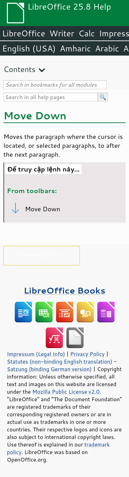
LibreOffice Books (65, 290)
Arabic (107, 48)
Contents (19, 69)
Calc (86, 33)
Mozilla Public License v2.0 (66, 391)
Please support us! (41, 254)
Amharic (75, 48)
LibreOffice (23, 33)
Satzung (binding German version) (49, 369)
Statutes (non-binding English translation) (59, 361)
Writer (61, 33)
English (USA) (29, 48)
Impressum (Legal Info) (36, 354)
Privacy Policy (87, 354)
